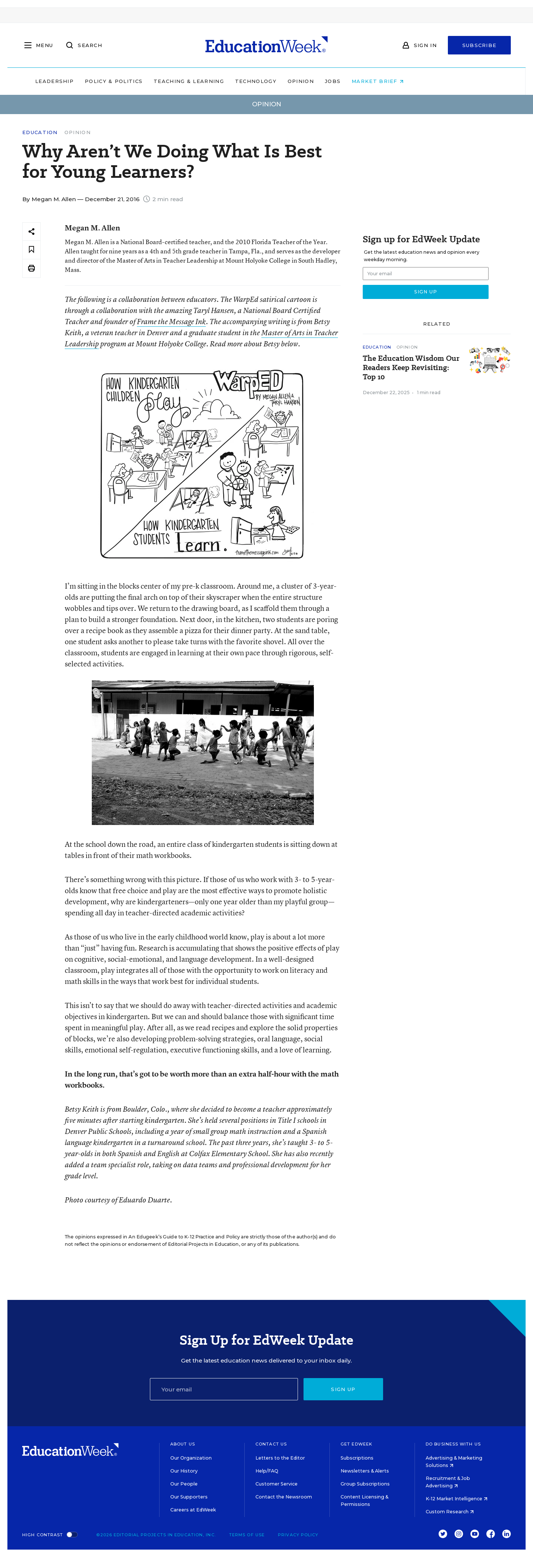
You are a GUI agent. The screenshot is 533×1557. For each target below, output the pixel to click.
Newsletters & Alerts (365, 1471)
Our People (184, 1484)
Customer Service (276, 1484)
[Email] (224, 1389)
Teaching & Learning (236, 81)
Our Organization (191, 1458)
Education (40, 132)
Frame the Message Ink (171, 321)
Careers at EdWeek (193, 1510)
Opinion (348, 81)
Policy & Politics (161, 81)
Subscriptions (357, 1458)
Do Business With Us (453, 1444)
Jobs (380, 81)
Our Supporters (189, 1497)
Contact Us (271, 1444)
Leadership (101, 81)
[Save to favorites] (31, 250)
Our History (184, 1471)
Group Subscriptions (365, 1484)
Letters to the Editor (280, 1458)
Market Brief (425, 81)
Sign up (343, 1389)
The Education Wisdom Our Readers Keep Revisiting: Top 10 (411, 368)
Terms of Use (247, 1534)
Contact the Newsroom (283, 1497)
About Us (182, 1444)
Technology (303, 81)
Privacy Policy (298, 1534)
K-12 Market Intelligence (456, 1498)
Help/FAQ (266, 1471)
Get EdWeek (356, 1444)
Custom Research (450, 1511)
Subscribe (479, 45)
